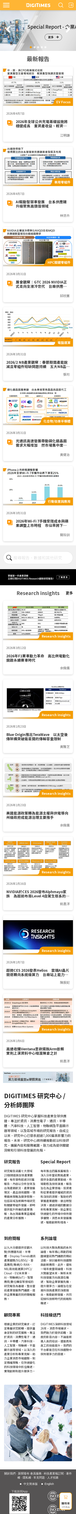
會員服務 (36, 1473)
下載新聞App (19, 1491)
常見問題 (39, 1477)
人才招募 (53, 1477)
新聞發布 (23, 1473)
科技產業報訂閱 (54, 1473)
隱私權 (27, 1477)
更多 (53, 37)
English (49, 1483)
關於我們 (10, 1473)
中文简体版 (31, 1483)
